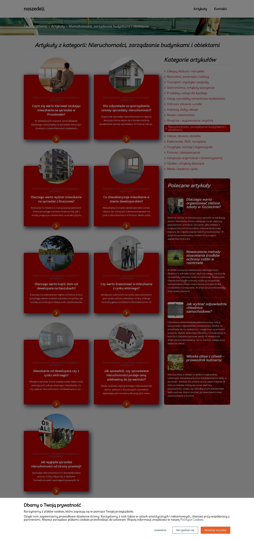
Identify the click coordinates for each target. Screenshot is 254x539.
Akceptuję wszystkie (215, 530)
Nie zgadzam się (185, 530)
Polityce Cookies (191, 519)
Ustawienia (160, 530)
